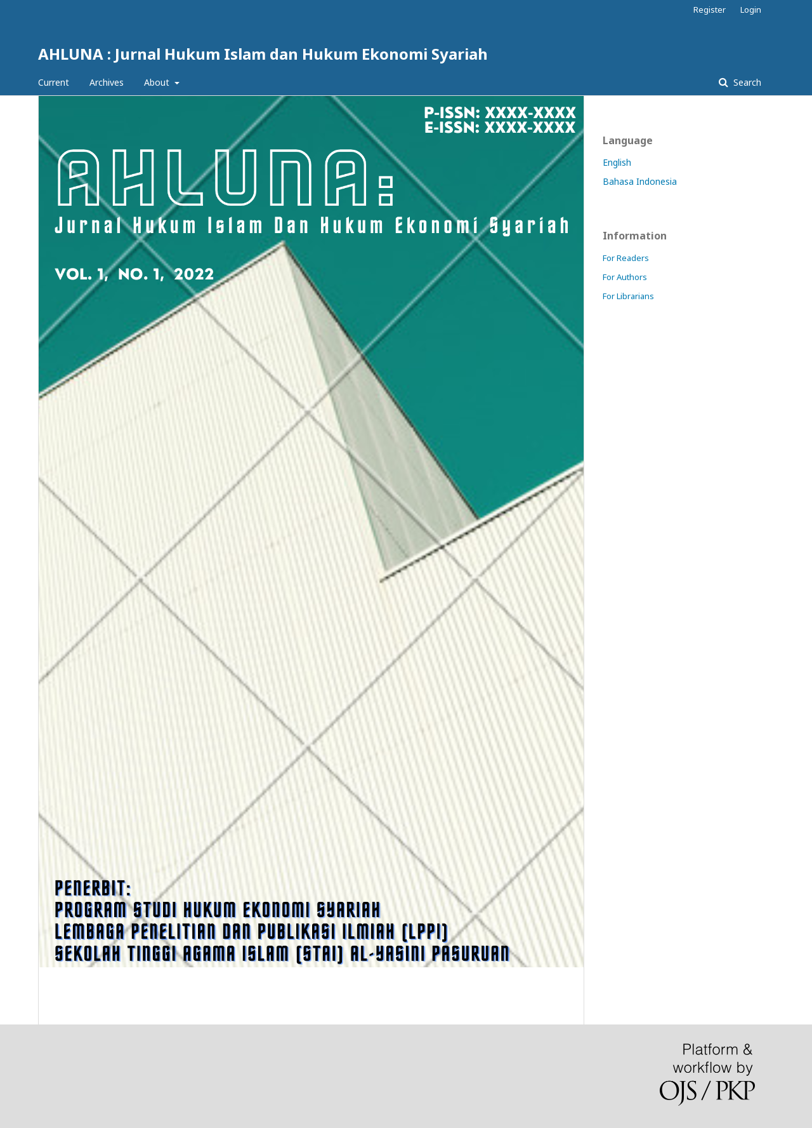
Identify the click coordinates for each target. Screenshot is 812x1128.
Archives (106, 82)
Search (746, 82)
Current (53, 82)
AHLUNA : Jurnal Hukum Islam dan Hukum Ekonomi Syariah (263, 53)
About (158, 82)
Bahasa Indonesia (640, 181)
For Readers (626, 258)
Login (750, 9)
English (617, 162)
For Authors (625, 277)
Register (709, 9)
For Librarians (628, 296)
